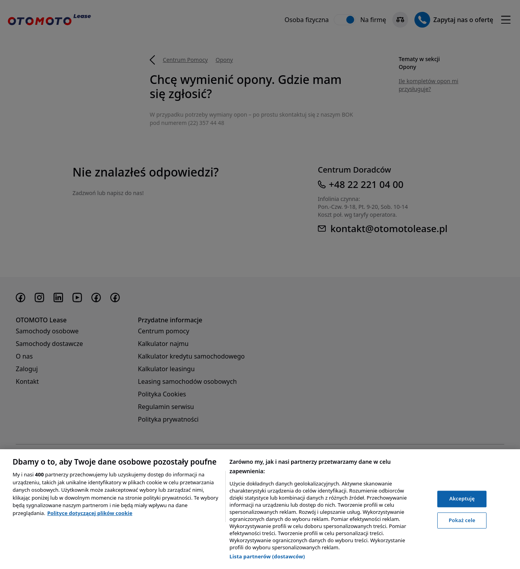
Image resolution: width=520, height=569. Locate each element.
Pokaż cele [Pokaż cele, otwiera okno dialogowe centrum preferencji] (462, 520)
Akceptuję (462, 498)
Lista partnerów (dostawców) (267, 556)
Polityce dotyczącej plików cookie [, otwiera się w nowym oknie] (89, 513)
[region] (260, 509)
